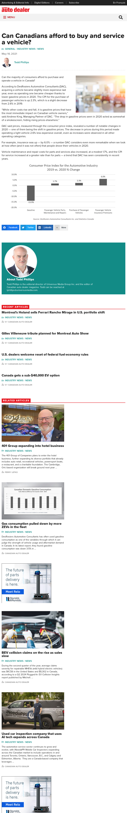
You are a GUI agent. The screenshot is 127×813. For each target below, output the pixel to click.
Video (68, 769)
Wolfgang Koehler (116, 754)
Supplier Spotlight (74, 764)
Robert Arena (93, 759)
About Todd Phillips (50, 247)
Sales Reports (72, 754)
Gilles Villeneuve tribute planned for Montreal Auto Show (45, 317)
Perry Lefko (11, 460)
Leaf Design (85, 808)
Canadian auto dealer (80, 540)
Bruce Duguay (93, 779)
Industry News (26, 49)
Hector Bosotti (93, 769)
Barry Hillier (92, 784)
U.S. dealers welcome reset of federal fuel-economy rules (45, 337)
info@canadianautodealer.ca (83, 735)
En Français (119, 2)
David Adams (93, 754)
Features (48, 759)
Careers (59, 3)
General (10, 49)
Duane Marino (114, 764)
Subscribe (74, 3)
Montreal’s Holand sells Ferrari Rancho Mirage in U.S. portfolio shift (53, 295)
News (40, 49)
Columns (48, 754)
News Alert (49, 769)
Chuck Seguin (114, 779)
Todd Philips (113, 769)
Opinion (48, 774)
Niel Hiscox (92, 788)
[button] (11, 17)
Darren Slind (113, 784)
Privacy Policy (63, 804)
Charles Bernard (94, 764)
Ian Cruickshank (94, 774)
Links (4, 764)
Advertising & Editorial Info (15, 3)
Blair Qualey (113, 774)
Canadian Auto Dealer (20, 305)
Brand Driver (71, 759)
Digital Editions (42, 3)
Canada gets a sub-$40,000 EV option (31, 359)
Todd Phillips (21, 62)
